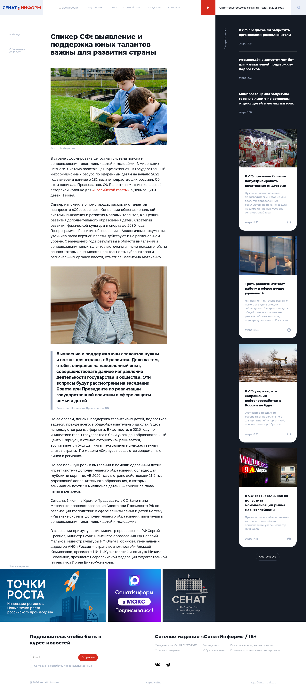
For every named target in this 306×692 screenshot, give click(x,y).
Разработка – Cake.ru (263, 682)
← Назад (14, 34)
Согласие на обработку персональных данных (63, 665)
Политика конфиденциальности (251, 645)
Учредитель (211, 645)
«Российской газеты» (111, 190)
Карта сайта (154, 682)
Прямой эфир (132, 7)
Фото (113, 7)
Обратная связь (213, 650)
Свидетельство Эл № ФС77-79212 (176, 645)
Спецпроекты (94, 7)
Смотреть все (267, 556)
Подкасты (154, 7)
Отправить (88, 657)
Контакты (174, 7)
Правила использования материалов (255, 650)
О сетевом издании (168, 650)
